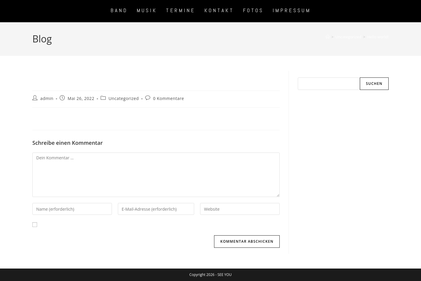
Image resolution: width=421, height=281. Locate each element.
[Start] (328, 36)
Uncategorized (124, 98)
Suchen (305, 74)
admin (46, 98)
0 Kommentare (168, 98)
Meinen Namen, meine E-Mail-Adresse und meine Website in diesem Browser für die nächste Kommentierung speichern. (158, 224)
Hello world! (378, 36)
